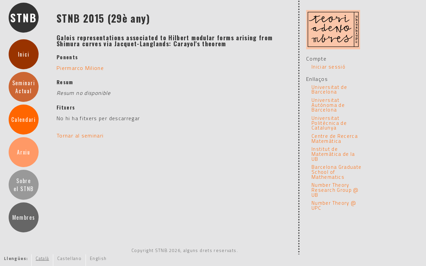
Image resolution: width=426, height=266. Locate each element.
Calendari (23, 120)
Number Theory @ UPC (334, 205)
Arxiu (23, 152)
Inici (23, 54)
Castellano (69, 258)
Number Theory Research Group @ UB (335, 189)
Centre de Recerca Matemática (335, 138)
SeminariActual (23, 87)
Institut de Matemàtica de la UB (333, 153)
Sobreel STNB (24, 185)
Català (42, 258)
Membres (23, 217)
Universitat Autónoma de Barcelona (328, 105)
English (98, 258)
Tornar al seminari (80, 135)
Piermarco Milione (80, 68)
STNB (23, 17)
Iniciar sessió (328, 67)
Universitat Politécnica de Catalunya (329, 123)
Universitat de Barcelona (329, 89)
